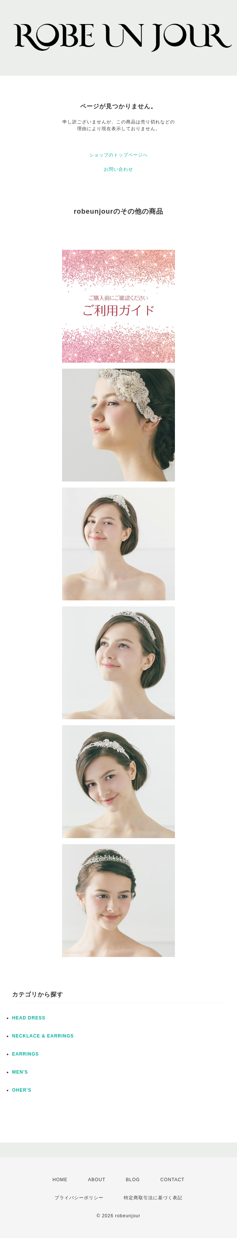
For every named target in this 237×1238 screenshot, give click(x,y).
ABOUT (96, 1179)
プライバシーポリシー (79, 1197)
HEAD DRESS (29, 1018)
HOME (60, 1179)
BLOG (133, 1179)
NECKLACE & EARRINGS (43, 1036)
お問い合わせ (118, 169)
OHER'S (22, 1090)
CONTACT (172, 1179)
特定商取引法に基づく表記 (153, 1197)
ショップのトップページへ (118, 155)
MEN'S (20, 1072)
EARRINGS (25, 1054)
